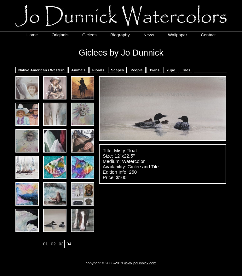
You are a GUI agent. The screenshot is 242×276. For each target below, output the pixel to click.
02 (53, 244)
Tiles (186, 70)
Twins (154, 70)
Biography (120, 35)
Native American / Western (41, 70)
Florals (98, 70)
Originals (60, 35)
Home (32, 35)
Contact (208, 35)
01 (45, 244)
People (137, 70)
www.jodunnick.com (140, 263)
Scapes (117, 70)
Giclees (89, 35)
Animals (78, 70)
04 (68, 244)
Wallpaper (177, 35)
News (148, 35)
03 (61, 244)
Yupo (171, 70)
